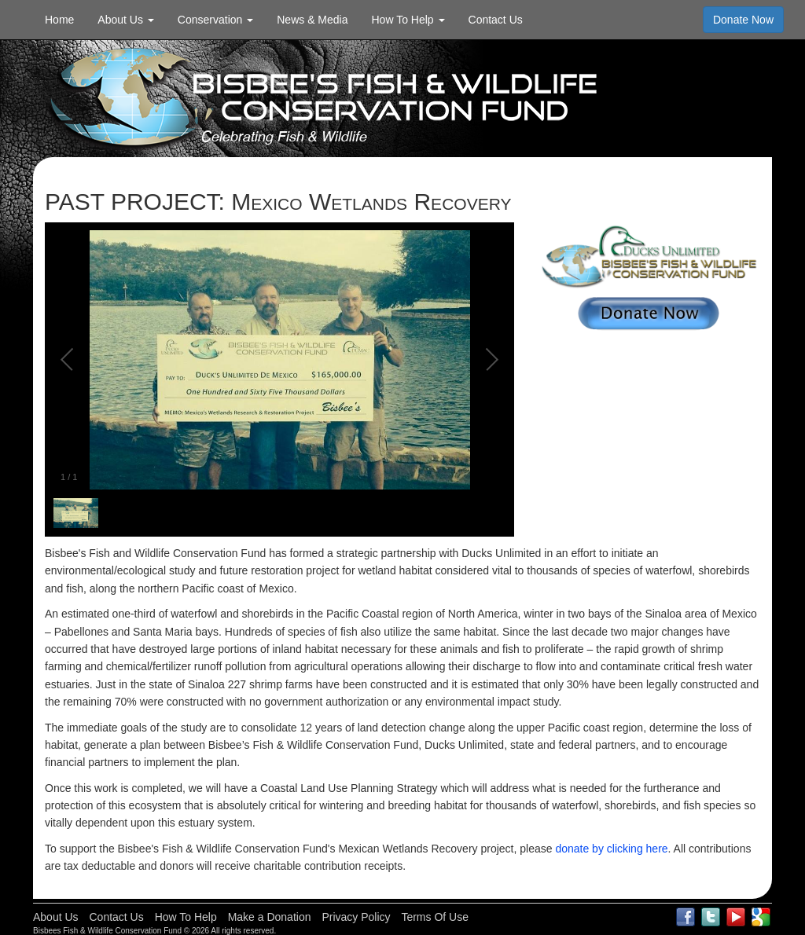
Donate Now (743, 19)
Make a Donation (269, 917)
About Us (56, 917)
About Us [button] (125, 19)
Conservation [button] (215, 19)
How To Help (186, 917)
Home (59, 19)
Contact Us (496, 19)
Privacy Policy (356, 917)
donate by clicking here (611, 848)
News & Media (312, 19)
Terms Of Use (435, 917)
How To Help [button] (408, 19)
